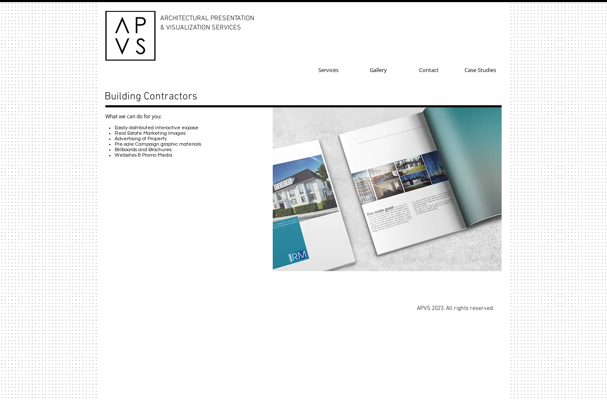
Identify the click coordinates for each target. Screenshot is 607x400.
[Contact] (429, 69)
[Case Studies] (480, 69)
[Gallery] (378, 69)
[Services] (328, 69)
